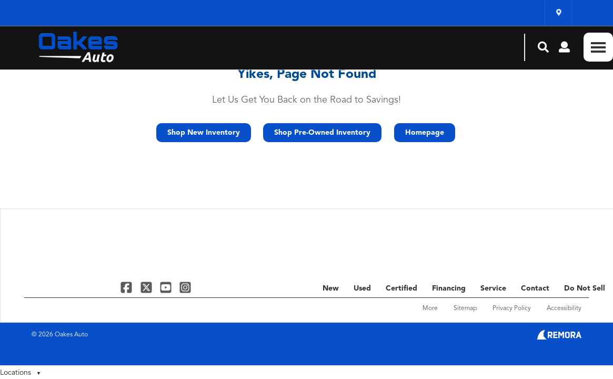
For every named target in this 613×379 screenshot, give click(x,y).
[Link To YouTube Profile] (167, 287)
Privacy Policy (512, 308)
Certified (401, 288)
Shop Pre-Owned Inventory (322, 132)
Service (493, 288)
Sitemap (465, 308)
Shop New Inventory (203, 132)
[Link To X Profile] (147, 287)
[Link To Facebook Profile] (127, 287)
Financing (449, 288)
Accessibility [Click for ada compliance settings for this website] (564, 308)
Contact (535, 288)
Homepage (424, 132)
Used (362, 288)
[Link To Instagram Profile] (185, 287)
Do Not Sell (584, 288)
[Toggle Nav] (598, 47)
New (331, 288)
